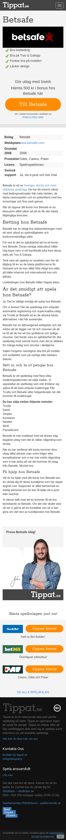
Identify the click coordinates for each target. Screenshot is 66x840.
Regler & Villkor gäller (33, 117)
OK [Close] (60, 836)
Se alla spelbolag (33, 692)
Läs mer (8, 775)
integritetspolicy (56, 833)
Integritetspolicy (12, 758)
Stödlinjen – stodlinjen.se (18, 791)
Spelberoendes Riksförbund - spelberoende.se (32, 803)
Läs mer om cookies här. (42, 836)
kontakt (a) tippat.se (15, 754)
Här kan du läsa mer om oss (20, 738)
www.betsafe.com (32, 143)
